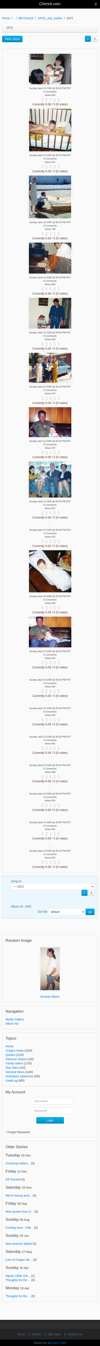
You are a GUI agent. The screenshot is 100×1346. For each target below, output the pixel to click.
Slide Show (12, 39)
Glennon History (16, 1059)
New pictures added (19, 1243)
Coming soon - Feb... (19, 1227)
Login (50, 1120)
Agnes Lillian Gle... (18, 1275)
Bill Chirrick (25, 18)
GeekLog (12, 1080)
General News (15, 1072)
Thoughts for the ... (18, 1280)
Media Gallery (15, 1019)
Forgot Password (18, 1132)
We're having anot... (19, 1195)
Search (37, 1334)
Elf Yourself (13, 1179)
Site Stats (54, 1334)
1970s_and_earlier (50, 18)
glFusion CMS (57, 1343)
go (90, 912)
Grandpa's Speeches (19, 1076)
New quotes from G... (20, 1211)
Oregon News (15, 1050)
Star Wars (12, 1067)
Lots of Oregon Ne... (19, 1259)
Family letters (14, 1063)
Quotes (10, 1055)
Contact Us (74, 1334)
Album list (12, 1023)
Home (6, 18)
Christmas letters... (18, 1163)
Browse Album (50, 996)
